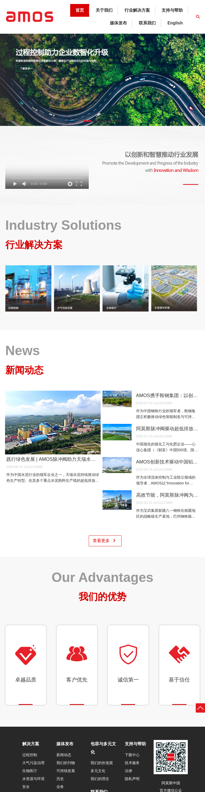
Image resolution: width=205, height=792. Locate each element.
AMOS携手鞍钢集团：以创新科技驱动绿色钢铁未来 (167, 395)
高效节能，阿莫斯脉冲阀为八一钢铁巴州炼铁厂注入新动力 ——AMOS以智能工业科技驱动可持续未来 (167, 495)
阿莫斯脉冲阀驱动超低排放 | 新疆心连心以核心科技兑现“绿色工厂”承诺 (167, 428)
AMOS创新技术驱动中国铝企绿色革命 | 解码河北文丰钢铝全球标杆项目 (167, 462)
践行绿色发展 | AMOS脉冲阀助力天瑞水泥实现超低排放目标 (52, 459)
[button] (87, 121)
